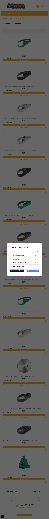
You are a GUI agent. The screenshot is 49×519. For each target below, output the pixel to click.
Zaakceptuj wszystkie (33, 270)
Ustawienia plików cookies (19, 248)
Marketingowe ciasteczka (18, 255)
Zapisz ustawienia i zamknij (17, 270)
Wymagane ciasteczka (18, 252)
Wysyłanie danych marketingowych (21, 262)
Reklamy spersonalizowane (19, 266)
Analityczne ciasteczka (18, 259)
